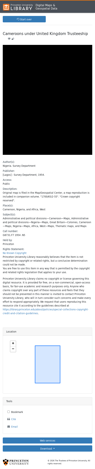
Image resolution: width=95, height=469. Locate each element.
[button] (13, 343)
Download (46, 448)
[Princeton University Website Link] (16, 462)
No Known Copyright (14, 253)
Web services (47, 440)
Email (14, 427)
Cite (13, 419)
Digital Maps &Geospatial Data (46, 6)
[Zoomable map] (47, 364)
